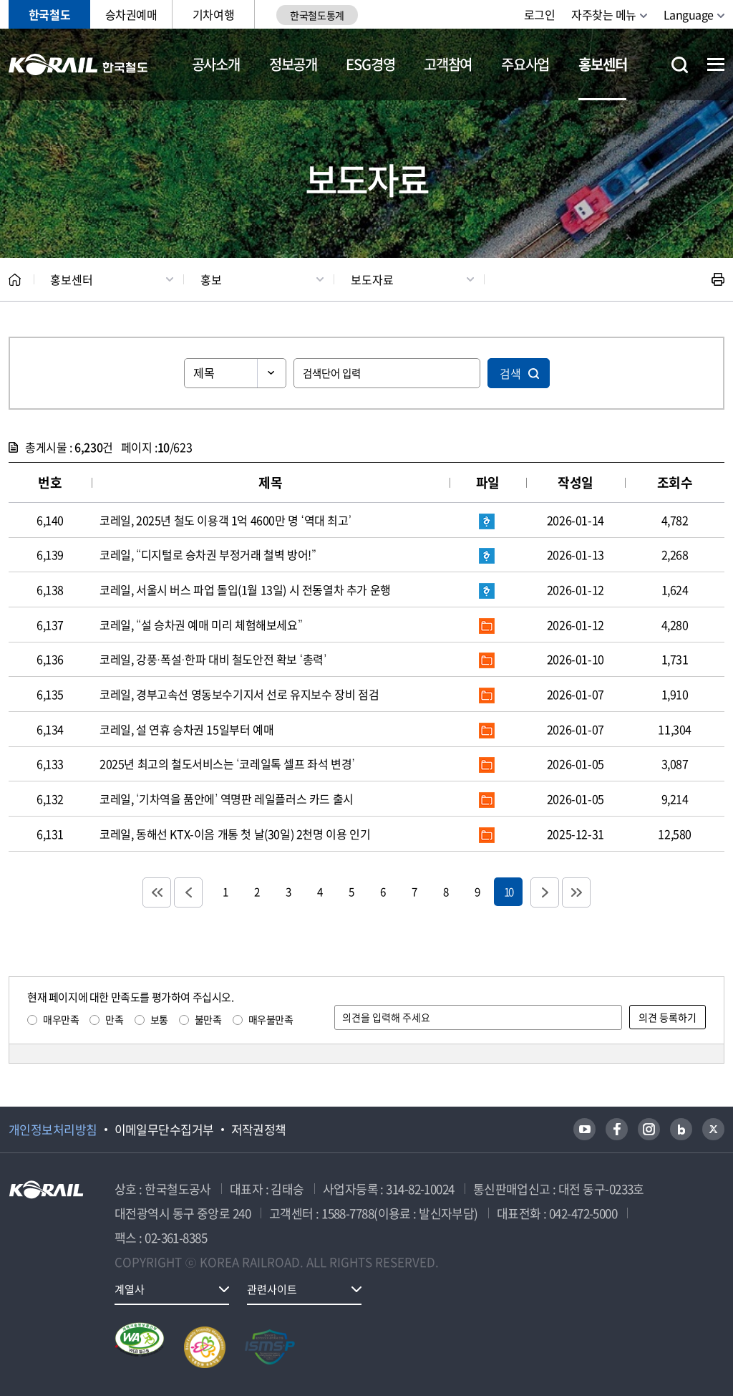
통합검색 (679, 65)
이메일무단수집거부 (164, 1129)
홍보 (211, 279)
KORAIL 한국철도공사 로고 (78, 64)
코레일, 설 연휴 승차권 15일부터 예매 (186, 729)
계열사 (130, 1289)
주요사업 (525, 64)
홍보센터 (602, 64)
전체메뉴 (715, 64)
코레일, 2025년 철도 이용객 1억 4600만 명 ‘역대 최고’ (225, 520)
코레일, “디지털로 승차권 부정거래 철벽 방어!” (207, 554)
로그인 (539, 14)
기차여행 (213, 14)
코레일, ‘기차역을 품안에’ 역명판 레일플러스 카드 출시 (226, 798)
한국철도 (49, 14)
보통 (159, 1019)
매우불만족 (270, 1019)
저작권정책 (258, 1129)
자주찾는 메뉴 (603, 14)
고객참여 (448, 64)
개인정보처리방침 (53, 1129)
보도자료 (372, 279)
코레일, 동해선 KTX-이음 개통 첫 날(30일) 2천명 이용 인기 (234, 833)
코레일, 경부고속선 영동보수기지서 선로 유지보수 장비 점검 (239, 694)
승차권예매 (131, 14)
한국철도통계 (317, 15)
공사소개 (216, 64)
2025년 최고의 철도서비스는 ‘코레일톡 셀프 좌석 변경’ (227, 763)
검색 (510, 373)
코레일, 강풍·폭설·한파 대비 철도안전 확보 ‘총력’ (212, 659)
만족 (114, 1019)
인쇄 (718, 279)
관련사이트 (272, 1289)
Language (689, 14)
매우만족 (61, 1019)
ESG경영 (370, 64)
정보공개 (293, 64)
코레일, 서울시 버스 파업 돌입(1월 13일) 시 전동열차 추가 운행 (245, 589)
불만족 (208, 1019)
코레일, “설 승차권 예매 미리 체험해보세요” (201, 624)
